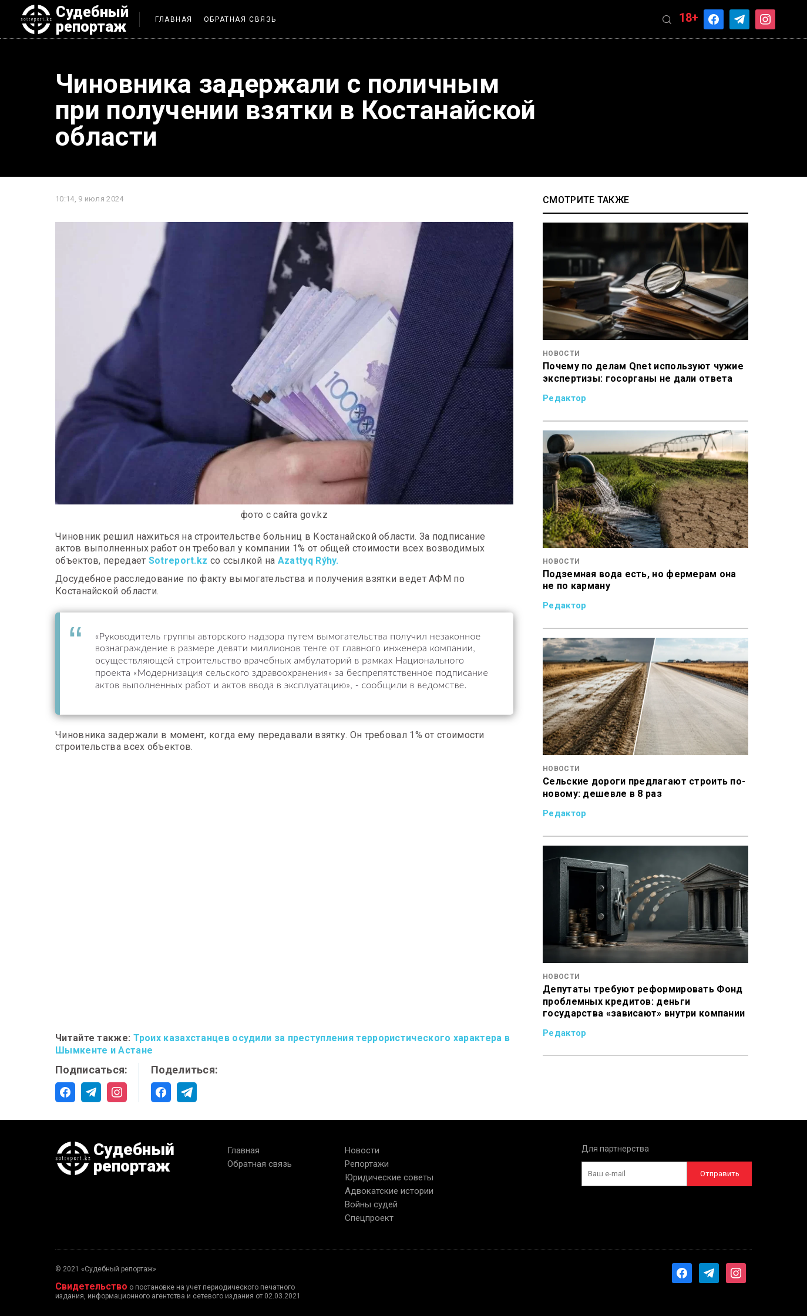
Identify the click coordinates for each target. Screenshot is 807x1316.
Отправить (719, 1173)
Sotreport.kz (178, 560)
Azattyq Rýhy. (308, 560)
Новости (362, 1150)
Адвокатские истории (389, 1191)
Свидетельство (91, 1286)
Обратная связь (240, 19)
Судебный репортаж (75, 19)
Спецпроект (369, 1218)
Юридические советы (389, 1177)
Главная (174, 19)
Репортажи (367, 1164)
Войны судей (371, 1204)
